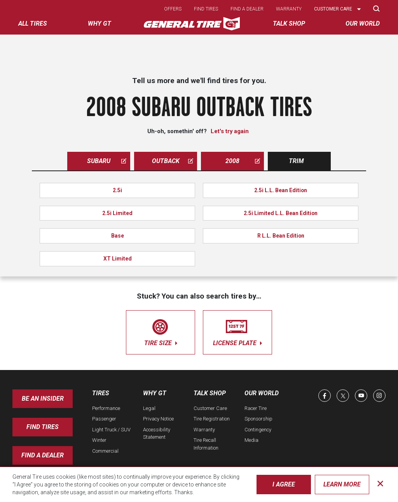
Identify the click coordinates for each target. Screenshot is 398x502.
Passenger (104, 419)
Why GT (154, 393)
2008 (242, 161)
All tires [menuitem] (32, 23)
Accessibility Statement (156, 433)
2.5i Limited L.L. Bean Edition (281, 213)
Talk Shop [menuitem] (289, 23)
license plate (237, 331)
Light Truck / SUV (111, 430)
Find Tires (42, 427)
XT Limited (117, 258)
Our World (261, 393)
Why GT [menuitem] (99, 23)
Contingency (257, 430)
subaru (106, 161)
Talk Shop (210, 393)
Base (117, 236)
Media (251, 440)
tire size (161, 331)
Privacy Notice (158, 419)
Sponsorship (258, 419)
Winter (99, 440)
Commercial (105, 451)
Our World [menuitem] (363, 23)
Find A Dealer (42, 455)
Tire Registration (212, 419)
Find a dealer (247, 9)
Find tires (206, 9)
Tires (100, 393)
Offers (173, 9)
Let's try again (230, 131)
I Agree (283, 484)
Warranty (289, 9)
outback (173, 161)
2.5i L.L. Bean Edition (280, 190)
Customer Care (210, 408)
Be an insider (43, 398)
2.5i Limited (117, 213)
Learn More (342, 484)
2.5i (117, 190)
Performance (106, 408)
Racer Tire (255, 408)
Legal (149, 408)
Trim (296, 161)
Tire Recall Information (206, 444)
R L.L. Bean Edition (280, 236)
